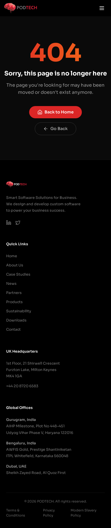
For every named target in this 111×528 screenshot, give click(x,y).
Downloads (16, 320)
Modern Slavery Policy (83, 513)
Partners (14, 292)
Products (14, 302)
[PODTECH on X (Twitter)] (17, 222)
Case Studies (18, 274)
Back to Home (55, 112)
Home (11, 256)
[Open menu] (102, 8)
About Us (14, 265)
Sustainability (18, 311)
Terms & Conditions (15, 513)
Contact (13, 329)
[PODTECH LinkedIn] (8, 222)
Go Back (55, 128)
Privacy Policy (49, 513)
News (11, 283)
